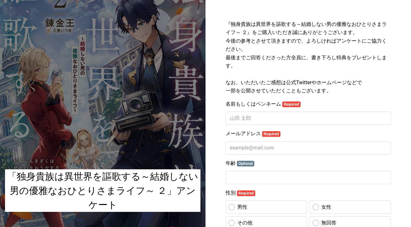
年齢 (240, 163)
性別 (240, 193)
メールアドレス (253, 134)
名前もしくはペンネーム (263, 104)
